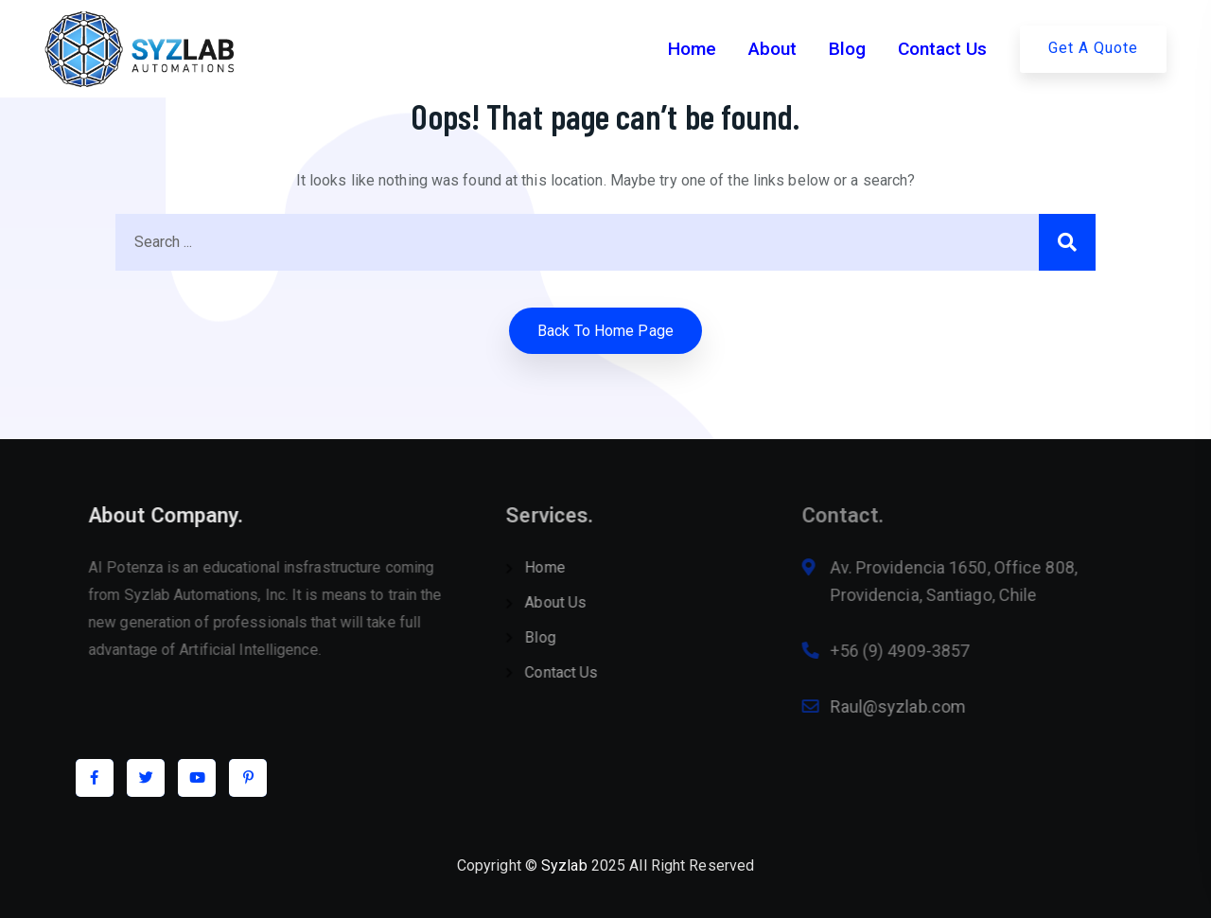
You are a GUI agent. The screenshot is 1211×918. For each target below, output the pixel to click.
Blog (847, 49)
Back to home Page (605, 331)
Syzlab (564, 865)
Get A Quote (1093, 48)
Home (692, 49)
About (772, 49)
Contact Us (942, 49)
